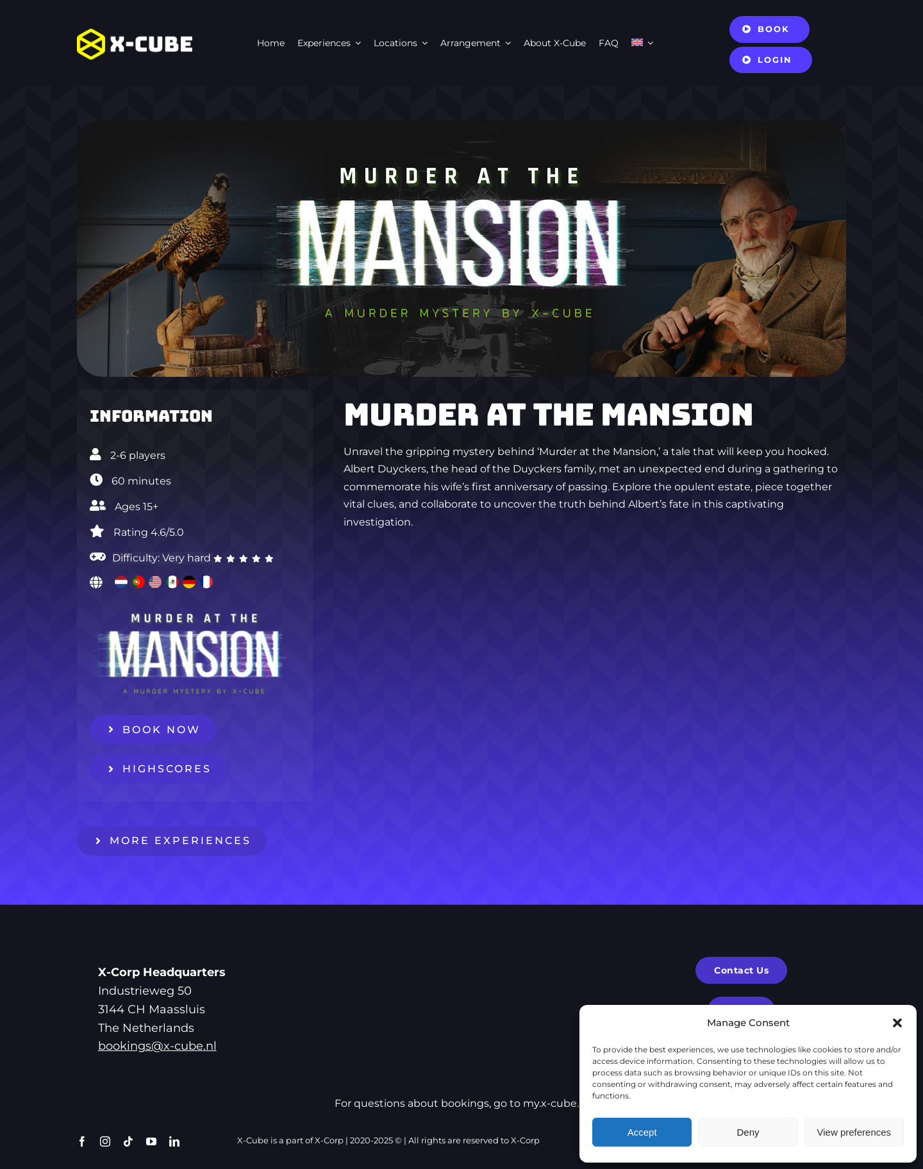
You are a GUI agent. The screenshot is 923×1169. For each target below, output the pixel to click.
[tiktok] (128, 1141)
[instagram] (105, 1141)
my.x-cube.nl (555, 1103)
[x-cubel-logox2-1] (134, 34)
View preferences (854, 1132)
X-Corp (329, 1140)
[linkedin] (174, 1141)
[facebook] (82, 1141)
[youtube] (151, 1141)
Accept (642, 1132)
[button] (897, 1022)
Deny (747, 1132)
